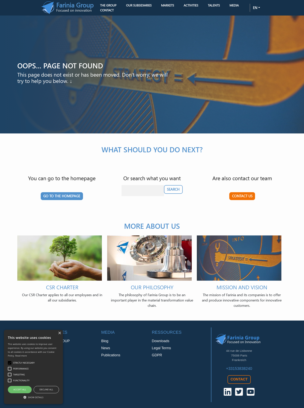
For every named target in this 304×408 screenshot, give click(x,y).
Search (173, 189)
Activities (191, 5)
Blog (104, 341)
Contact (107, 10)
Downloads (160, 341)
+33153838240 (239, 368)
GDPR (157, 355)
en (255, 7)
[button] (33, 397)
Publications (110, 355)
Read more (21, 355)
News (105, 348)
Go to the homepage (61, 196)
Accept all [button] (19, 389)
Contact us (242, 196)
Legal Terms (161, 348)
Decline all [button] (46, 389)
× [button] (59, 333)
